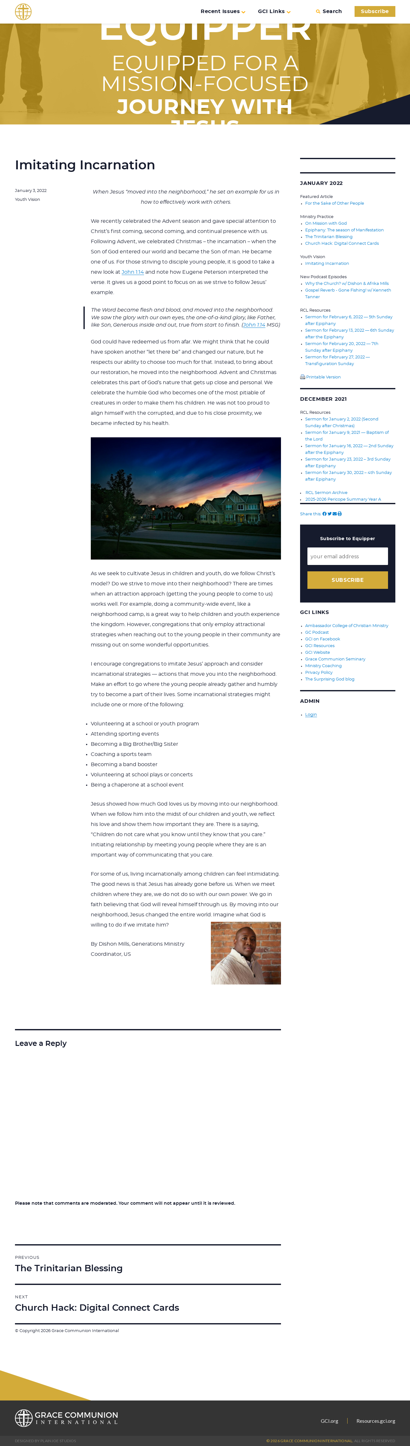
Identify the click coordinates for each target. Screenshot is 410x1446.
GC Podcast (317, 633)
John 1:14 (133, 272)
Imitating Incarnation (327, 264)
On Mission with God (326, 224)
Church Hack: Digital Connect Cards (342, 244)
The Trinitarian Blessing (329, 237)
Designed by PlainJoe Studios (45, 1440)
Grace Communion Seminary (335, 659)
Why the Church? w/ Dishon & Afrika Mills (347, 284)
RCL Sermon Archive (327, 493)
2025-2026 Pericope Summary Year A (343, 499)
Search (329, 11)
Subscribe (375, 11)
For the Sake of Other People (334, 203)
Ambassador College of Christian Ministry (346, 626)
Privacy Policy (319, 673)
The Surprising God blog (330, 679)
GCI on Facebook (322, 639)
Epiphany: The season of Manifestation (344, 230)
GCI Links (274, 11)
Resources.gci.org (375, 1420)
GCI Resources (319, 646)
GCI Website (317, 653)
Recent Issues (223, 11)
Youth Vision (27, 200)
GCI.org (329, 1420)
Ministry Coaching (323, 666)
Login (311, 715)
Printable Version (320, 377)
